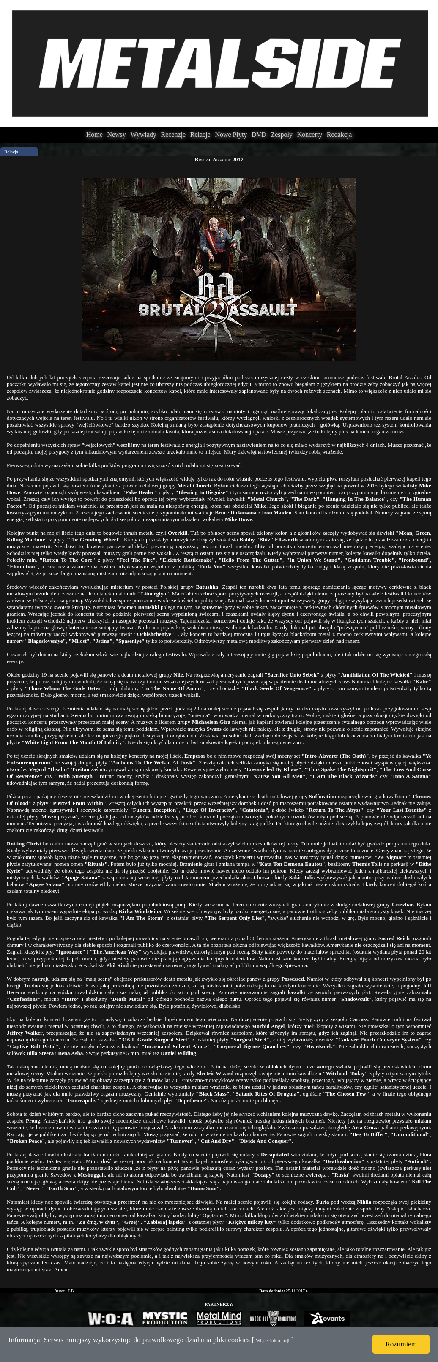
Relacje (200, 134)
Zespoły (282, 134)
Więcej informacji (272, 1340)
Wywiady (143, 134)
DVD (259, 134)
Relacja (11, 151)
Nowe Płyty (231, 134)
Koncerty (310, 134)
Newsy (116, 134)
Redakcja (339, 134)
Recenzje (173, 134)
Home (94, 134)
